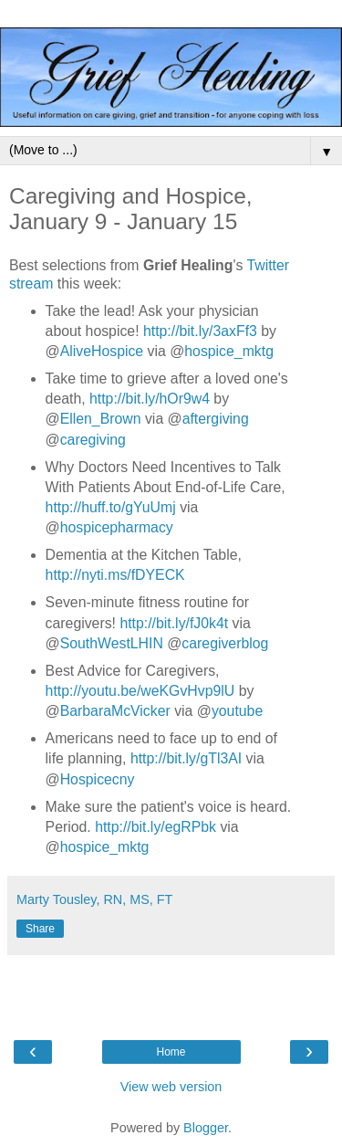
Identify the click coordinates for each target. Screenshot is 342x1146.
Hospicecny (97, 779)
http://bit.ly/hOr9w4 (149, 398)
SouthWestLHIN (111, 643)
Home (170, 1052)
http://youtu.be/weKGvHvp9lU (140, 691)
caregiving (93, 439)
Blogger (205, 1127)
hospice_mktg (229, 351)
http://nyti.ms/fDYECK (115, 575)
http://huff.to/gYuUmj (111, 507)
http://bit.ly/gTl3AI (186, 758)
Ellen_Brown (100, 418)
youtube (237, 711)
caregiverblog (224, 643)
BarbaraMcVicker (115, 711)
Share (40, 928)
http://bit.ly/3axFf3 (200, 331)
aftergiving (215, 418)
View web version (171, 1086)
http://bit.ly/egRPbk (155, 827)
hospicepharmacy (116, 527)
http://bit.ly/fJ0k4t (173, 623)
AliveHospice (102, 351)
